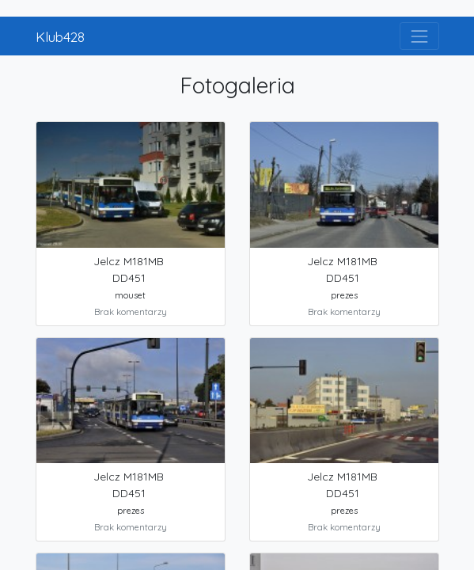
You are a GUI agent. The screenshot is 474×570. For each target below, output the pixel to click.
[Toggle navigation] (419, 36)
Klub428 (60, 36)
